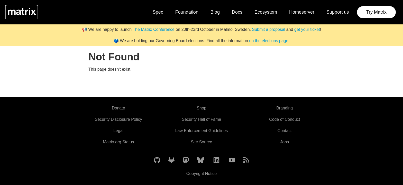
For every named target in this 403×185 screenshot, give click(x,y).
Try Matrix (376, 12)
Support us (337, 12)
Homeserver (301, 12)
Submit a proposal (268, 29)
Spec (158, 12)
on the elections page (268, 41)
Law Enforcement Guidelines (201, 130)
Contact (285, 130)
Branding (284, 108)
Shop (201, 108)
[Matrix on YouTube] (232, 160)
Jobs (284, 142)
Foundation (186, 12)
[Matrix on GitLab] (171, 160)
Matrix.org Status (118, 142)
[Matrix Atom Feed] (246, 160)
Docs (237, 12)
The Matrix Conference (154, 29)
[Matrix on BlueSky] (200, 160)
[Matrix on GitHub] (157, 160)
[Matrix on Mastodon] (186, 160)
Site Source (201, 142)
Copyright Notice (201, 173)
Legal (118, 130)
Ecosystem (265, 12)
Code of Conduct (284, 119)
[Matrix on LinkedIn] (216, 160)
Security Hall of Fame (201, 119)
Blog (215, 12)
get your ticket (307, 29)
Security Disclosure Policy (118, 119)
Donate (118, 108)
